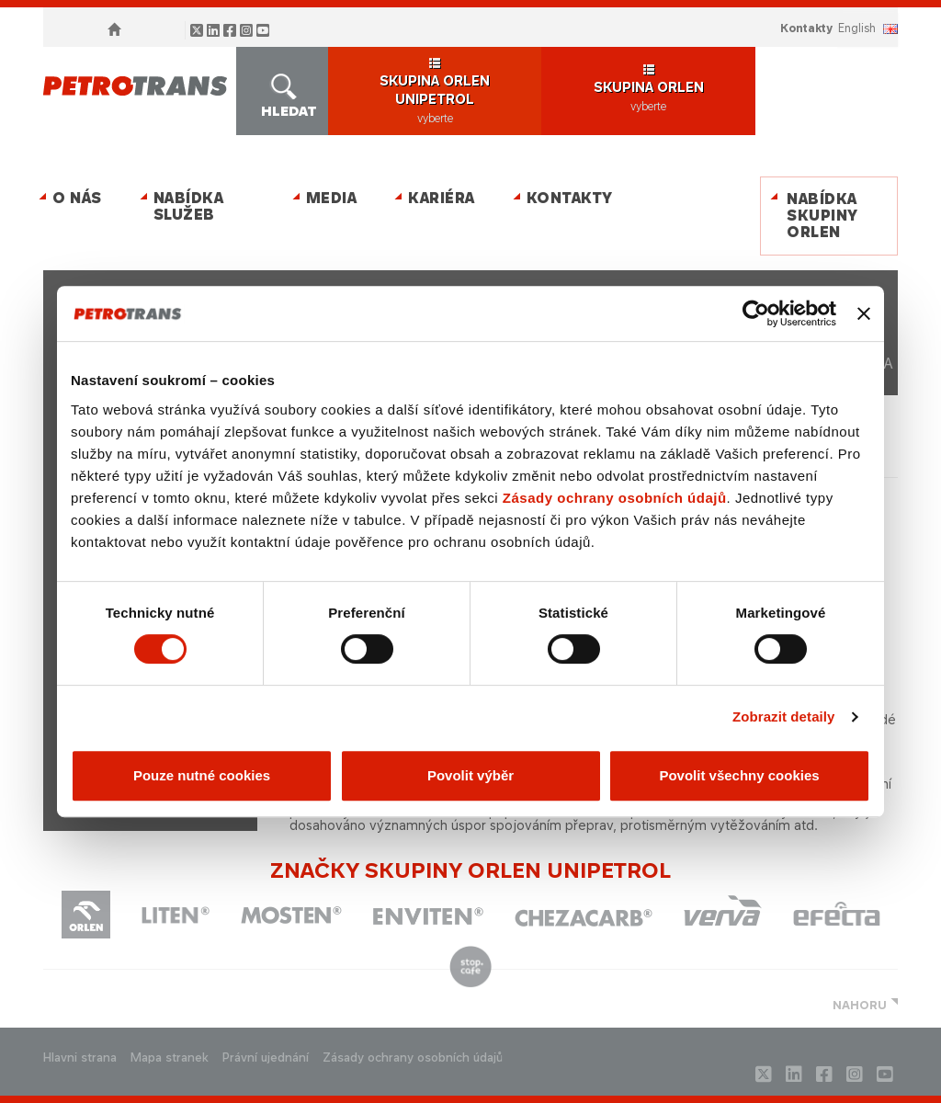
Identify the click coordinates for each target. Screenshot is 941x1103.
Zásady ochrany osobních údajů (615, 498)
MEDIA (331, 198)
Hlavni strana (80, 1057)
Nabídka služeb (188, 206)
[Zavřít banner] (863, 313)
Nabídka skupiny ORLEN (822, 215)
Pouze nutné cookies (201, 775)
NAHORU (860, 1005)
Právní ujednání (265, 1057)
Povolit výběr (470, 775)
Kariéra (441, 198)
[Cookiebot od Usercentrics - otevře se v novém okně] (755, 313)
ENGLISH (857, 28)
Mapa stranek (169, 1057)
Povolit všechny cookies (739, 775)
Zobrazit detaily (783, 716)
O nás (77, 198)
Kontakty (806, 28)
